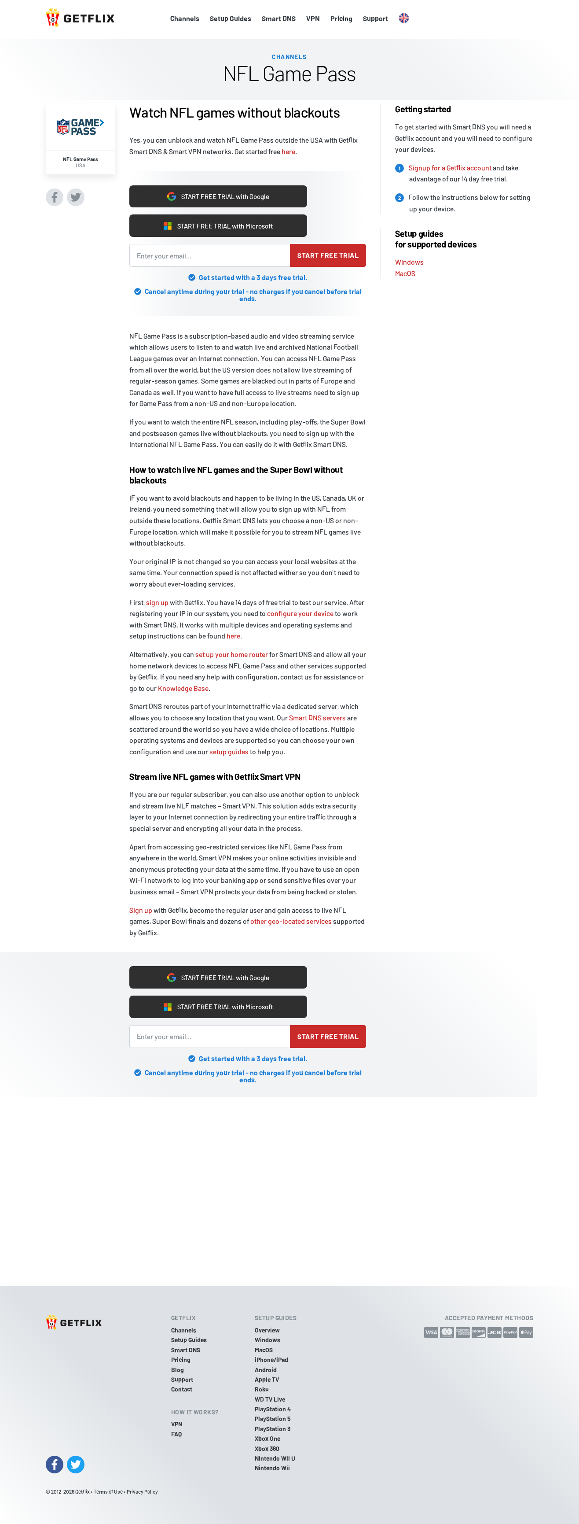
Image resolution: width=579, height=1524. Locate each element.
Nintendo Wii (272, 1468)
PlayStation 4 (273, 1409)
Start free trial (328, 255)
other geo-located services (291, 921)
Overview (267, 1330)
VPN (313, 18)
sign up (157, 602)
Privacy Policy (142, 1491)
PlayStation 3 (272, 1428)
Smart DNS (279, 18)
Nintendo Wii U (275, 1458)
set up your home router (231, 654)
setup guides (229, 751)
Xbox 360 (267, 1448)
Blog (177, 1369)
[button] (403, 18)
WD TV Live (270, 1399)
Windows (409, 259)
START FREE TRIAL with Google (218, 194)
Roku (262, 1389)
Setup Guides (230, 18)
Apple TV (267, 1379)
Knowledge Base (183, 688)
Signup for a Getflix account (450, 165)
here (288, 149)
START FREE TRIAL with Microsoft (218, 225)
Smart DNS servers (317, 717)
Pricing (341, 18)
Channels (184, 18)
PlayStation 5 (273, 1419)
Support (375, 18)
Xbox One (267, 1438)
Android (266, 1369)
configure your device (300, 613)
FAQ (176, 1434)
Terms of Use (108, 1491)
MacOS (405, 270)
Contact (181, 1389)
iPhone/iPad (271, 1359)
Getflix (82, 1491)
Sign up (140, 910)
